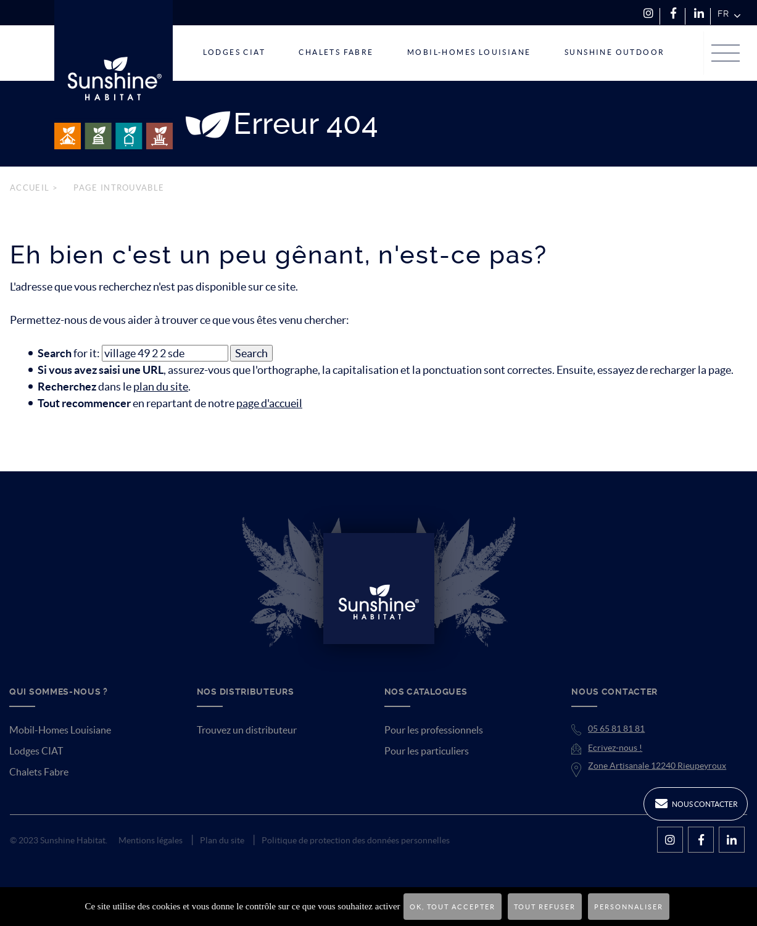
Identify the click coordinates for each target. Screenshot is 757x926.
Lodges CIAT (36, 750)
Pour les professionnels (433, 729)
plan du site (160, 386)
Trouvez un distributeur (247, 729)
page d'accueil (269, 403)
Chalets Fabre (38, 771)
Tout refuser (545, 907)
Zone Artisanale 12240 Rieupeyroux (657, 766)
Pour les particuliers (426, 750)
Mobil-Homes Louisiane (60, 729)
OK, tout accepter (452, 907)
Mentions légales (150, 840)
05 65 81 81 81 (616, 729)
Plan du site (222, 840)
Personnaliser (628, 907)
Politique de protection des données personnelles (356, 840)
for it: (69, 353)
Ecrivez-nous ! (615, 748)
